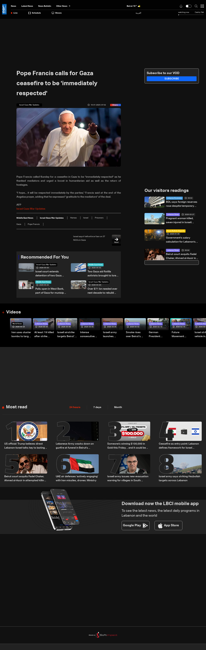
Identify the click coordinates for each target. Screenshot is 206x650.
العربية (138, 13)
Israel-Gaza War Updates (46, 265)
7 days (97, 407)
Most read (17, 407)
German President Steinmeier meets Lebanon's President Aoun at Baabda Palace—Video (158, 335)
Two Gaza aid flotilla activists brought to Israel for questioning (103, 274)
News (13, 6)
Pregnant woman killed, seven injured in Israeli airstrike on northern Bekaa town (182, 221)
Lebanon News (173, 215)
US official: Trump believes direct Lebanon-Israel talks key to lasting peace (24, 446)
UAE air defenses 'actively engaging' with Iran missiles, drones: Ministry (77, 479)
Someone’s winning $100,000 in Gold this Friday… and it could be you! (126, 446)
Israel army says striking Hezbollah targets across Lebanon (179, 479)
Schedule (34, 13)
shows (57, 13)
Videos (13, 312)
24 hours (74, 407)
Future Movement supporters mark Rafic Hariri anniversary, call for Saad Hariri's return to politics (182, 335)
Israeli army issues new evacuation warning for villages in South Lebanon (127, 479)
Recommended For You (46, 257)
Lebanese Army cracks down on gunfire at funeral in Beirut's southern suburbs (75, 446)
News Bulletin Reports (176, 231)
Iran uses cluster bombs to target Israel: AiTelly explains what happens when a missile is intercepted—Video (21, 335)
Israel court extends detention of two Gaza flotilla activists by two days (48, 274)
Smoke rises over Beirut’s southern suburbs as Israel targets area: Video (134, 335)
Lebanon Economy (174, 198)
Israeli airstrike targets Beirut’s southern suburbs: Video (66, 335)
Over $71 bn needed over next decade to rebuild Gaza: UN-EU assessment (103, 291)
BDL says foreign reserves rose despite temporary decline (181, 204)
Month (118, 407)
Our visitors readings (167, 190)
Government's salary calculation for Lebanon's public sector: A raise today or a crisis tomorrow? (182, 240)
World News (17, 324)
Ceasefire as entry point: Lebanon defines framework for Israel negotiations (179, 446)
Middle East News (96, 265)
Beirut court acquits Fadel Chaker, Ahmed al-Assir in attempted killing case (181, 256)
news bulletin (44, 6)
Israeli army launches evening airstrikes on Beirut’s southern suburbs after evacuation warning (111, 335)
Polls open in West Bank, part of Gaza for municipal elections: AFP (50, 291)
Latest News (27, 6)
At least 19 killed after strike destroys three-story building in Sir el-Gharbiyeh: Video (44, 335)
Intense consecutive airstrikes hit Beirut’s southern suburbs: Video (89, 335)
